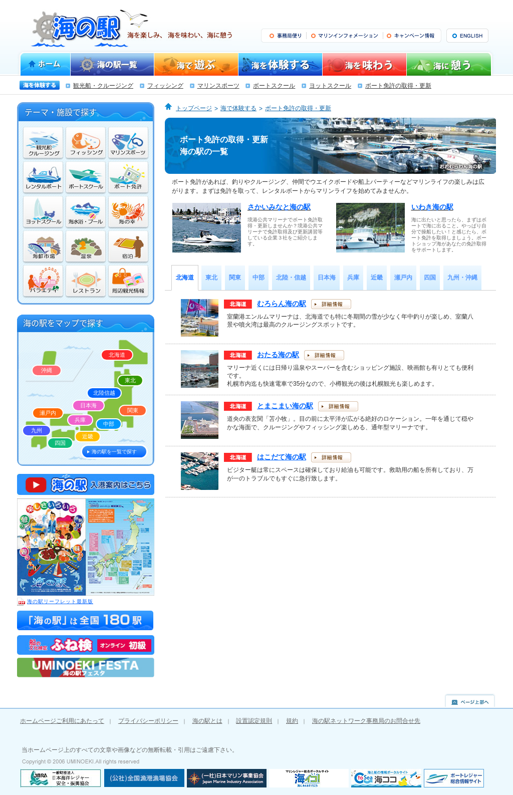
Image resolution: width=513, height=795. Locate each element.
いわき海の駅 (432, 207)
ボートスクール (274, 85)
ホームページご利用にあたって (62, 720)
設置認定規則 (254, 720)
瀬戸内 (48, 413)
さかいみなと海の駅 (279, 207)
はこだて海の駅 (281, 457)
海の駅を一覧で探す (114, 451)
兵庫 (80, 420)
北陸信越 (104, 393)
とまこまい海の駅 (285, 406)
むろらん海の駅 (281, 304)
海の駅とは (207, 720)
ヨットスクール (330, 85)
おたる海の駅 (278, 355)
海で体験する (238, 108)
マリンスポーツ (218, 85)
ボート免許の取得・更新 (398, 85)
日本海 (88, 405)
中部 (108, 424)
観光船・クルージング (103, 85)
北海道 (117, 355)
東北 (130, 380)
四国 (60, 443)
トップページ (194, 108)
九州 (36, 430)
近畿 (87, 436)
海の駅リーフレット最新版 (55, 602)
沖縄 (46, 370)
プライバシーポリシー (148, 720)
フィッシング (165, 85)
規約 (292, 720)
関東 (132, 410)
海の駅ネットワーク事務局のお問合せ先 (366, 720)
